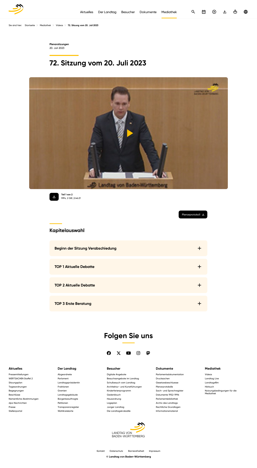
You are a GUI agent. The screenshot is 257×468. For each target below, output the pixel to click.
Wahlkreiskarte (65, 410)
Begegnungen (16, 390)
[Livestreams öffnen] (214, 12)
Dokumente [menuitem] (148, 12)
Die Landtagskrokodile (118, 410)
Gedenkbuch (114, 394)
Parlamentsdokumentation (170, 374)
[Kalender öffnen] (204, 12)
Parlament (63, 378)
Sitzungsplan (15, 382)
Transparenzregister (68, 407)
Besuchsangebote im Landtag (123, 378)
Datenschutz (116, 450)
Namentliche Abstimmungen (24, 398)
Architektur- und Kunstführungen (124, 386)
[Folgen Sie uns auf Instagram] (138, 353)
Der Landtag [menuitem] (107, 12)
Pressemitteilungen (19, 374)
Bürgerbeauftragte (68, 398)
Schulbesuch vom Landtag (121, 382)
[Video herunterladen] (54, 197)
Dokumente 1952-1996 (167, 394)
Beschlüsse (14, 394)
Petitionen (63, 402)
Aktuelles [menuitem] (86, 12)
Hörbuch (209, 386)
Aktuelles (15, 368)
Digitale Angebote (116, 374)
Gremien (62, 390)
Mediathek (45, 25)
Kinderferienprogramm (119, 390)
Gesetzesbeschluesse (167, 382)
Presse (12, 407)
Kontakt (101, 450)
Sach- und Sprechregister (169, 390)
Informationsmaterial (167, 410)
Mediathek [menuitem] (169, 12)
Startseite (30, 25)
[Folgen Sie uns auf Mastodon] (148, 353)
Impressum (154, 450)
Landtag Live (212, 378)
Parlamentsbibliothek (167, 398)
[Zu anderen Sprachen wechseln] (246, 12)
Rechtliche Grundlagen (168, 407)
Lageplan (112, 402)
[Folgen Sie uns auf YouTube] (128, 353)
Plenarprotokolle (164, 386)
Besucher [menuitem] (128, 12)
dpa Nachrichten (18, 402)
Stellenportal (15, 410)
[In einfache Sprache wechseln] (225, 12)
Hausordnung (114, 398)
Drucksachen (163, 378)
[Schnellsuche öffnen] (193, 12)
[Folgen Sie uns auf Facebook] (108, 353)
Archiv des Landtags (167, 402)
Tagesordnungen (18, 386)
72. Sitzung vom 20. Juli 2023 (83, 25)
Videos (59, 25)
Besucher (113, 368)
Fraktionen (63, 386)
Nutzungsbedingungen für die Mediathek (221, 392)
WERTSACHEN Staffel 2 (21, 378)
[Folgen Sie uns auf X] (118, 353)
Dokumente (164, 368)
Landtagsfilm (212, 382)
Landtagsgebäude (68, 394)
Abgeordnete (65, 374)
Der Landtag (67, 368)
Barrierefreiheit (136, 450)
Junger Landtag (115, 407)
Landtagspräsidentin (69, 382)
